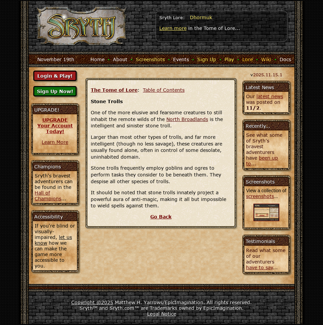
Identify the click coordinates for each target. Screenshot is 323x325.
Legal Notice (161, 314)
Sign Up (206, 59)
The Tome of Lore (114, 90)
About (120, 59)
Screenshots (150, 59)
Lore (247, 59)
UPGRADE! (46, 110)
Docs (285, 59)
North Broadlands (187, 119)
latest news (269, 96)
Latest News (260, 87)
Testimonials (260, 241)
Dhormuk (201, 17)
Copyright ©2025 (92, 302)
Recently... (258, 126)
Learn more (173, 28)
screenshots (260, 196)
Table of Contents (164, 90)
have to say (259, 267)
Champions (47, 166)
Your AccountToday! (55, 128)
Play (229, 59)
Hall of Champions (48, 195)
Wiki (266, 59)
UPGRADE (55, 120)
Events (181, 59)
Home (97, 59)
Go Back (160, 216)
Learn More (55, 142)
